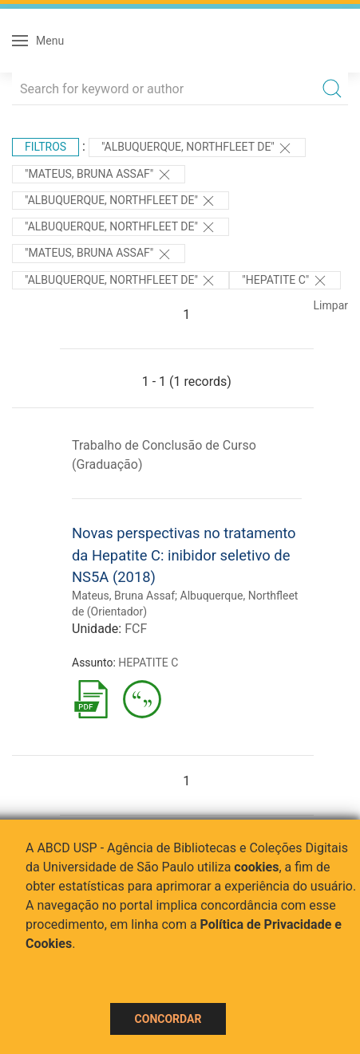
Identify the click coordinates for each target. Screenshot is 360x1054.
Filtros (45, 146)
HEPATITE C (148, 662)
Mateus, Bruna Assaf (123, 595)
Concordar (168, 1019)
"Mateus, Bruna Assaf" (98, 175)
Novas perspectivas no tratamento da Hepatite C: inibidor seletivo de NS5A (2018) (184, 555)
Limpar (331, 305)
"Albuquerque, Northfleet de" (197, 148)
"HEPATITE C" (284, 281)
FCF (136, 628)
